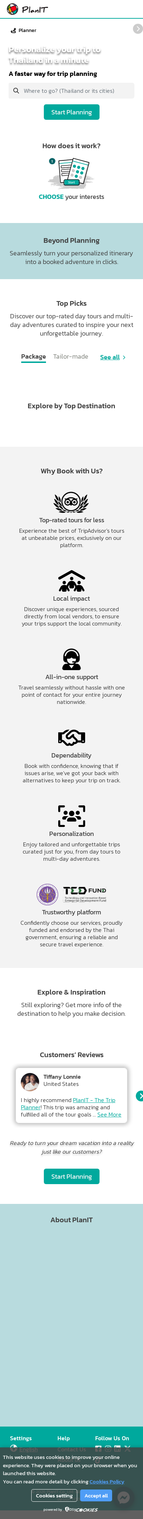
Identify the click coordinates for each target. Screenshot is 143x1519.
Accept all (96, 1495)
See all (110, 357)
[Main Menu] (130, 9)
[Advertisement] (67, 1325)
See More (109, 1114)
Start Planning (71, 112)
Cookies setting (54, 1495)
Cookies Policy (106, 1481)
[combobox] (71, 91)
